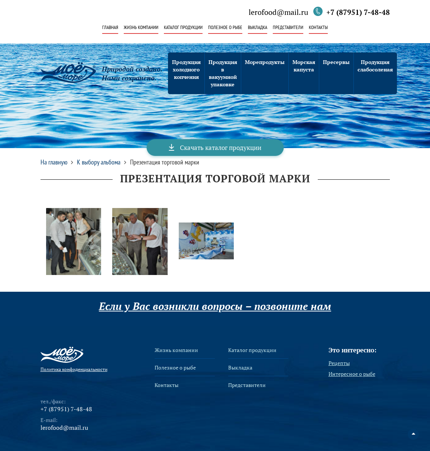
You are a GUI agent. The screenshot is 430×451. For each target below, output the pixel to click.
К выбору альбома (98, 162)
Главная (110, 27)
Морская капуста (303, 65)
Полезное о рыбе (225, 27)
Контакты (318, 27)
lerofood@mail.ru (278, 12)
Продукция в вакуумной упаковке (222, 73)
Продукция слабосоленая (375, 65)
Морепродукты (265, 61)
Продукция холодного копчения (186, 69)
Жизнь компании (141, 27)
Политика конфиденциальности (74, 369)
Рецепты (339, 363)
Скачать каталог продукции (220, 147)
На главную (54, 162)
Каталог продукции (183, 27)
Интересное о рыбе (352, 374)
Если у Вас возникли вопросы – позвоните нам (215, 306)
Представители (288, 27)
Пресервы (336, 61)
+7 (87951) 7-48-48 (358, 12)
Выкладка (257, 27)
